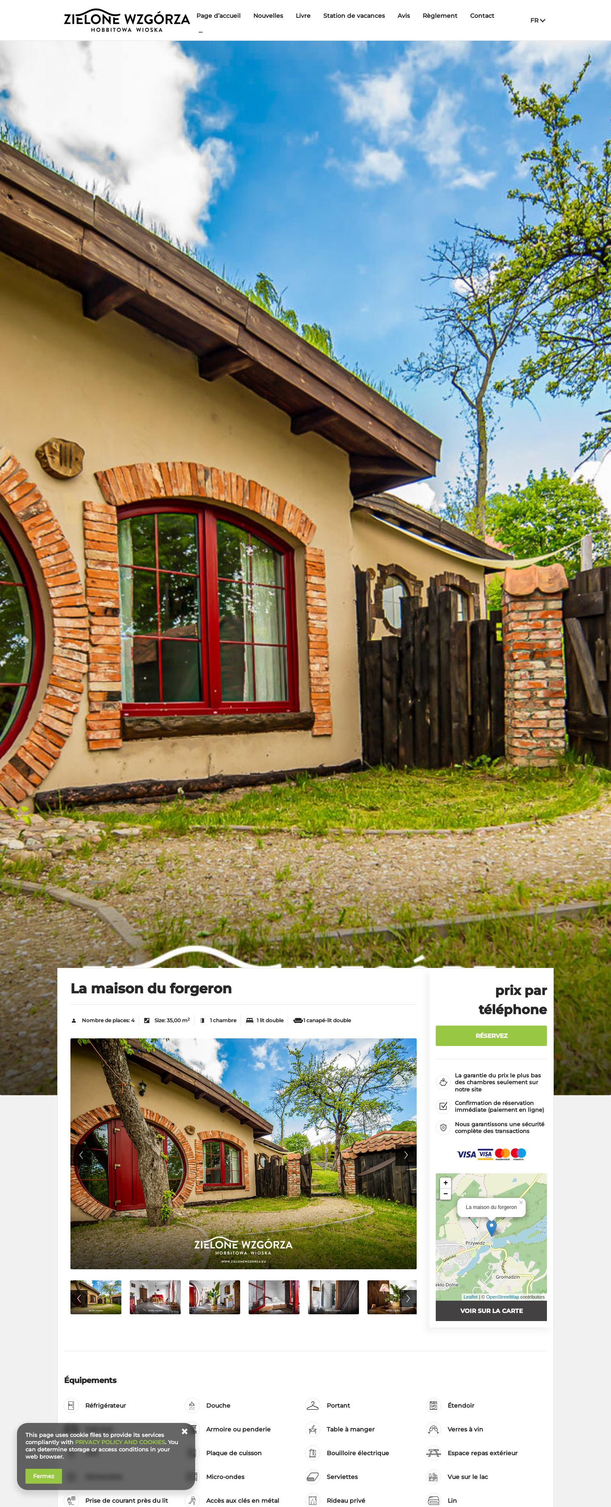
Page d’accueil (218, 16)
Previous (81, 1155)
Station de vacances (354, 16)
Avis (404, 16)
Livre (303, 16)
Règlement (440, 16)
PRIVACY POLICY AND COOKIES (120, 1442)
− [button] (445, 1194)
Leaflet (471, 1296)
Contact (482, 16)
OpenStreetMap (502, 1296)
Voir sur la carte (491, 1311)
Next (406, 1155)
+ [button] (445, 1183)
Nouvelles (268, 16)
